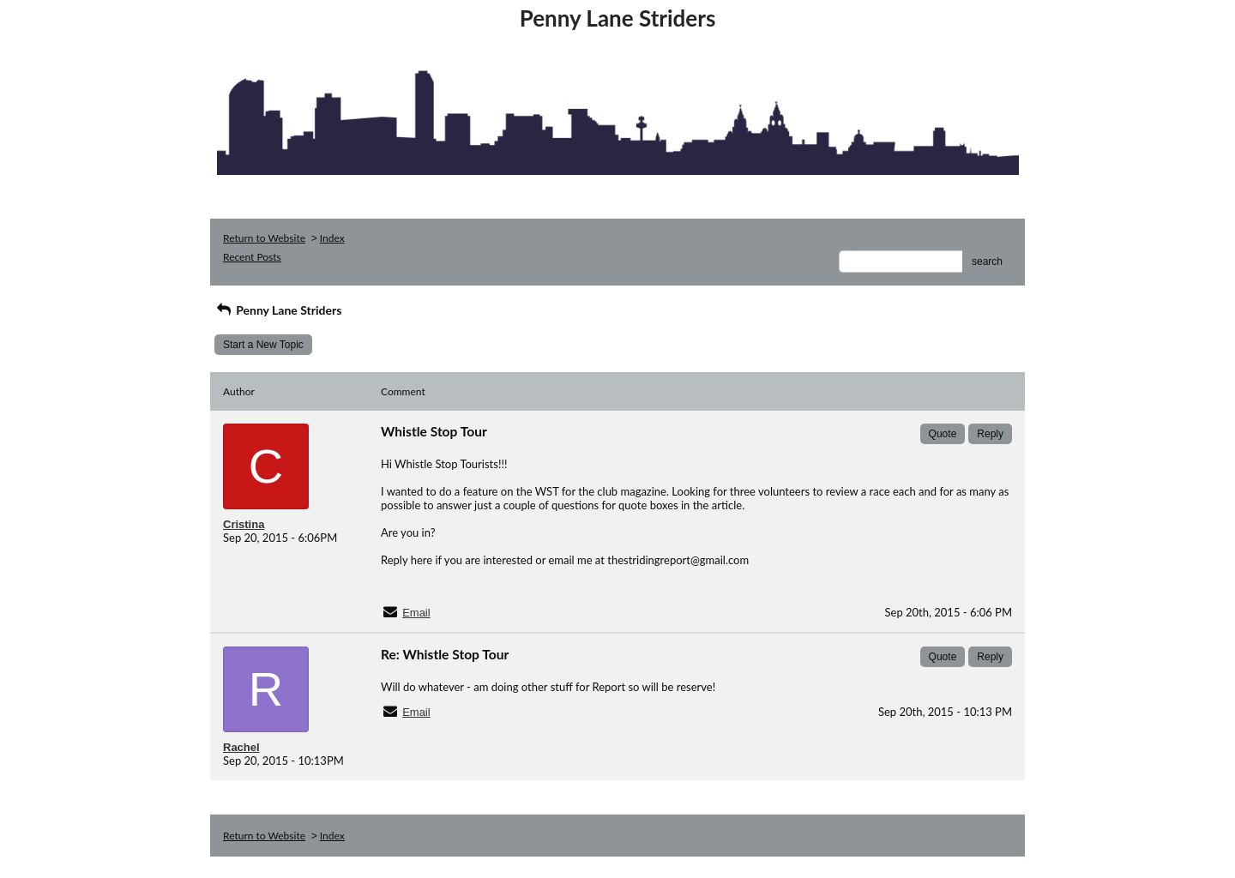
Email (416, 612)
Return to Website (264, 238)
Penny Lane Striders (277, 310)
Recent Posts (252, 256)
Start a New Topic (263, 345)
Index (332, 238)
